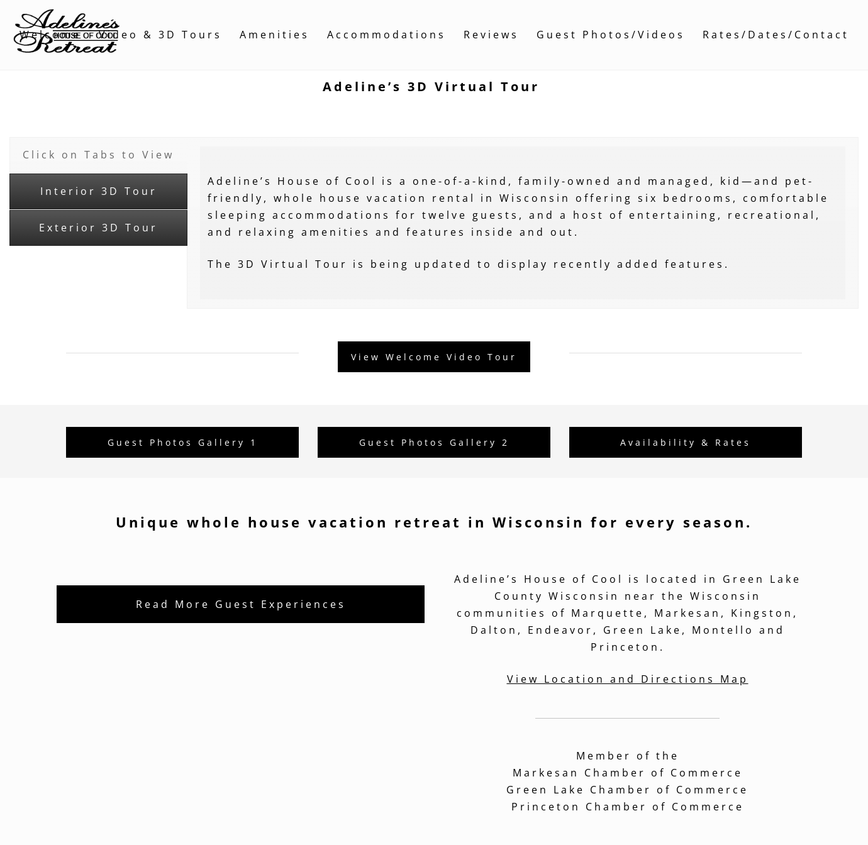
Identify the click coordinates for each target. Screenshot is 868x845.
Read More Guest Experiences (241, 604)
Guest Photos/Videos (611, 34)
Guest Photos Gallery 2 (434, 442)
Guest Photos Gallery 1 (183, 442)
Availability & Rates (685, 442)
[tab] (98, 155)
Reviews (491, 34)
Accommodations (386, 34)
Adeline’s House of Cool (538, 579)
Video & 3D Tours (160, 34)
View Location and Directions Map (627, 679)
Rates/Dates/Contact (776, 34)
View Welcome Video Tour (434, 357)
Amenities (274, 34)
